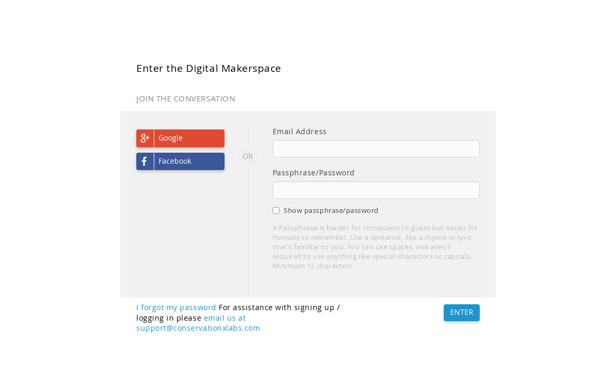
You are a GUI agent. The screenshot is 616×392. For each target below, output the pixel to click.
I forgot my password (176, 307)
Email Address (300, 131)
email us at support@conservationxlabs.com (198, 323)
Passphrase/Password (314, 173)
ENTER (461, 312)
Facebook (174, 161)
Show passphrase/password (326, 210)
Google (170, 138)
